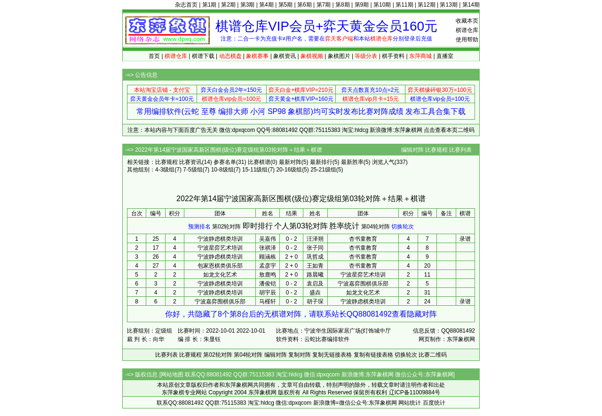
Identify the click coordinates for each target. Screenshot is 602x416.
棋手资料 (393, 56)
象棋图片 (339, 56)
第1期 (209, 4)
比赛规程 (436, 150)
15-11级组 (255, 169)
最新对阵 (290, 162)
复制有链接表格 (373, 354)
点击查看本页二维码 (449, 130)
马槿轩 (267, 301)
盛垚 (315, 292)
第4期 (266, 4)
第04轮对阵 (375, 226)
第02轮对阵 (226, 226)
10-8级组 (222, 169)
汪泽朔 (315, 239)
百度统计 (434, 403)
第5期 (285, 4)
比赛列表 (460, 150)
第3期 (247, 4)
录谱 (465, 239)
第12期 (426, 4)
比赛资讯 (190, 162)
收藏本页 (467, 20)
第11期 (404, 4)
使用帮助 (467, 39)
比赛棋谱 (259, 162)
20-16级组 (289, 169)
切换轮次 (402, 226)
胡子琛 (315, 301)
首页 (154, 56)
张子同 (315, 248)
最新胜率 (352, 162)
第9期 (362, 4)
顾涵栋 (267, 256)
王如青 (315, 265)
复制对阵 (299, 354)
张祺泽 (267, 248)
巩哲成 (315, 256)
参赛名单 (225, 162)
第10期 (382, 4)
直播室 (444, 56)
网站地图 (172, 374)
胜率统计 (344, 226)
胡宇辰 (267, 292)
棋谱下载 (203, 56)
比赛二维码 (433, 354)
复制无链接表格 (332, 354)
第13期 (448, 4)
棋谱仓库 (467, 30)
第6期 (304, 4)
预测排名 (199, 226)
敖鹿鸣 (267, 274)
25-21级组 (323, 169)
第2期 (228, 4)
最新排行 (321, 162)
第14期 (471, 4)
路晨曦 (315, 274)
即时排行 (258, 226)
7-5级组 (192, 169)
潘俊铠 (267, 283)
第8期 (342, 4)
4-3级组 (164, 169)
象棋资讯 (284, 56)
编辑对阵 (412, 150)
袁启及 (315, 283)
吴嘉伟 (267, 239)
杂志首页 (186, 4)
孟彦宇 (267, 265)
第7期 (324, 4)
